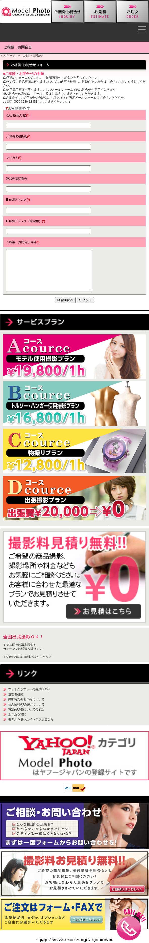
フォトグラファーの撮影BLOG (29, 689)
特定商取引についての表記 (26, 709)
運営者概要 (15, 694)
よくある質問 (17, 714)
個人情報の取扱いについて (26, 704)
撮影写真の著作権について (26, 699)
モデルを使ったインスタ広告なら (30, 719)
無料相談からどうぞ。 (39, 657)
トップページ (7, 55)
